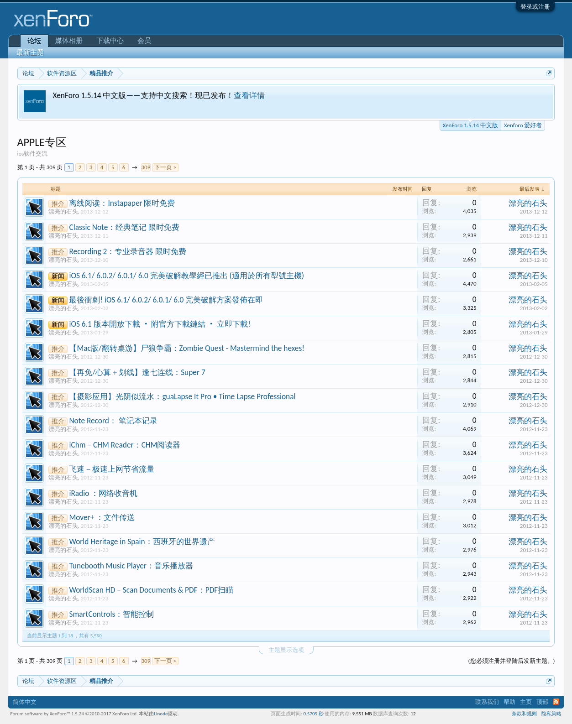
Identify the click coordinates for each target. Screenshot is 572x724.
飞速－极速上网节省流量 (111, 469)
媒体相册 (69, 40)
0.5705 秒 (313, 714)
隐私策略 (551, 714)
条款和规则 (524, 714)
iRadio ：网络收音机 (103, 493)
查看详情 (249, 95)
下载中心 (110, 40)
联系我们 (487, 701)
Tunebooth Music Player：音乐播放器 (131, 566)
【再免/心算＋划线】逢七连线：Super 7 (137, 372)
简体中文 (25, 701)
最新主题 (30, 52)
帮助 (509, 701)
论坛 (34, 41)
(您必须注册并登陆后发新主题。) (511, 660)
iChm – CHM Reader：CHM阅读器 (124, 445)
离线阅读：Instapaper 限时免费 (122, 203)
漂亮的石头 (63, 211)
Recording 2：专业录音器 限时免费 (127, 251)
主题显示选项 (286, 649)
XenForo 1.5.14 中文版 (470, 124)
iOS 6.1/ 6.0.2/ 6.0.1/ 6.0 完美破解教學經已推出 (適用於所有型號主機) (186, 276)
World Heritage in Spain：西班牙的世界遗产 (142, 541)
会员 (144, 40)
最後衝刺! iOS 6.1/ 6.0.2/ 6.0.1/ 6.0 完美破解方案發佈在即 (166, 300)
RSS (556, 701)
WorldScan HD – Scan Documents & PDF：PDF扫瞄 (151, 590)
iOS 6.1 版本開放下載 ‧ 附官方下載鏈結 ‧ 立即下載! (160, 324)
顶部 (542, 701)
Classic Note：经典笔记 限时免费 (124, 227)
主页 (526, 701)
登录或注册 (535, 6)
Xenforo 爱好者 (523, 125)
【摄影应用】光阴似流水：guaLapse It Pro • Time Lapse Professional (182, 396)
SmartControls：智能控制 (111, 614)
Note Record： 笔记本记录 (113, 421)
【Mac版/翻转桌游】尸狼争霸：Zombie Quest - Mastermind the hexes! (186, 348)
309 (146, 167)
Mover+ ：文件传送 (102, 517)
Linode (161, 714)
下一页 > (165, 167)
